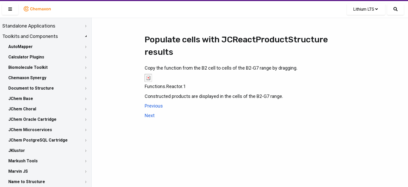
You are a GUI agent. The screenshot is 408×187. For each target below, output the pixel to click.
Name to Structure (26, 181)
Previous (154, 106)
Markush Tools (23, 160)
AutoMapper (20, 46)
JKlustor (16, 150)
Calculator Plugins (26, 57)
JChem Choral (22, 108)
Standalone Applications (28, 26)
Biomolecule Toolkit (28, 67)
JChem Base (20, 98)
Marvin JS (18, 171)
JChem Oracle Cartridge (32, 119)
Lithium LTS (365, 9)
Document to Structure (31, 88)
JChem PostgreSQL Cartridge (38, 140)
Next (150, 115)
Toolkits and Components (30, 36)
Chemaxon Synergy (27, 77)
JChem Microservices (30, 129)
